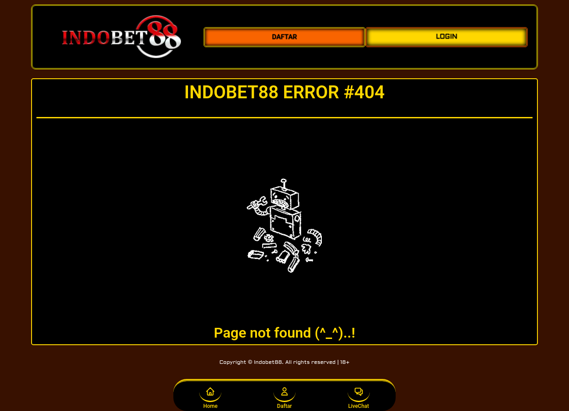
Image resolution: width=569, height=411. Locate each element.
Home (210, 395)
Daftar (284, 395)
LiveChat (359, 395)
